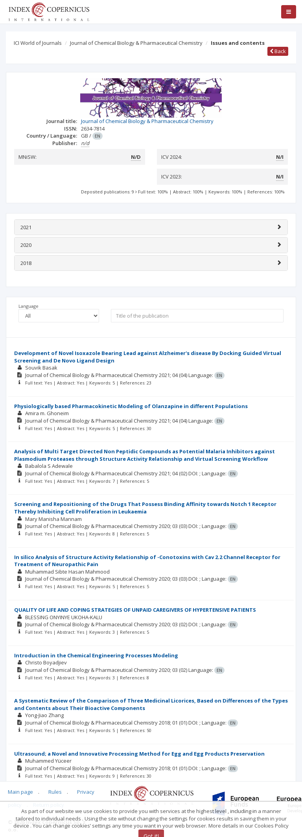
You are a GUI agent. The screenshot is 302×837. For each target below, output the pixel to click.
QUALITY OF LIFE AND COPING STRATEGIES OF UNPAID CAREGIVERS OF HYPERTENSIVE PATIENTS (135, 609)
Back (278, 51)
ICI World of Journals (38, 42)
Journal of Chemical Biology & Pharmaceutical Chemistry (136, 42)
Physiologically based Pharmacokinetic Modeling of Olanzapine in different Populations (131, 406)
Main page (20, 791)
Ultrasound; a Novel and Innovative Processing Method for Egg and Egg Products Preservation (139, 753)
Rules (55, 791)
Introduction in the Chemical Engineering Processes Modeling (96, 655)
